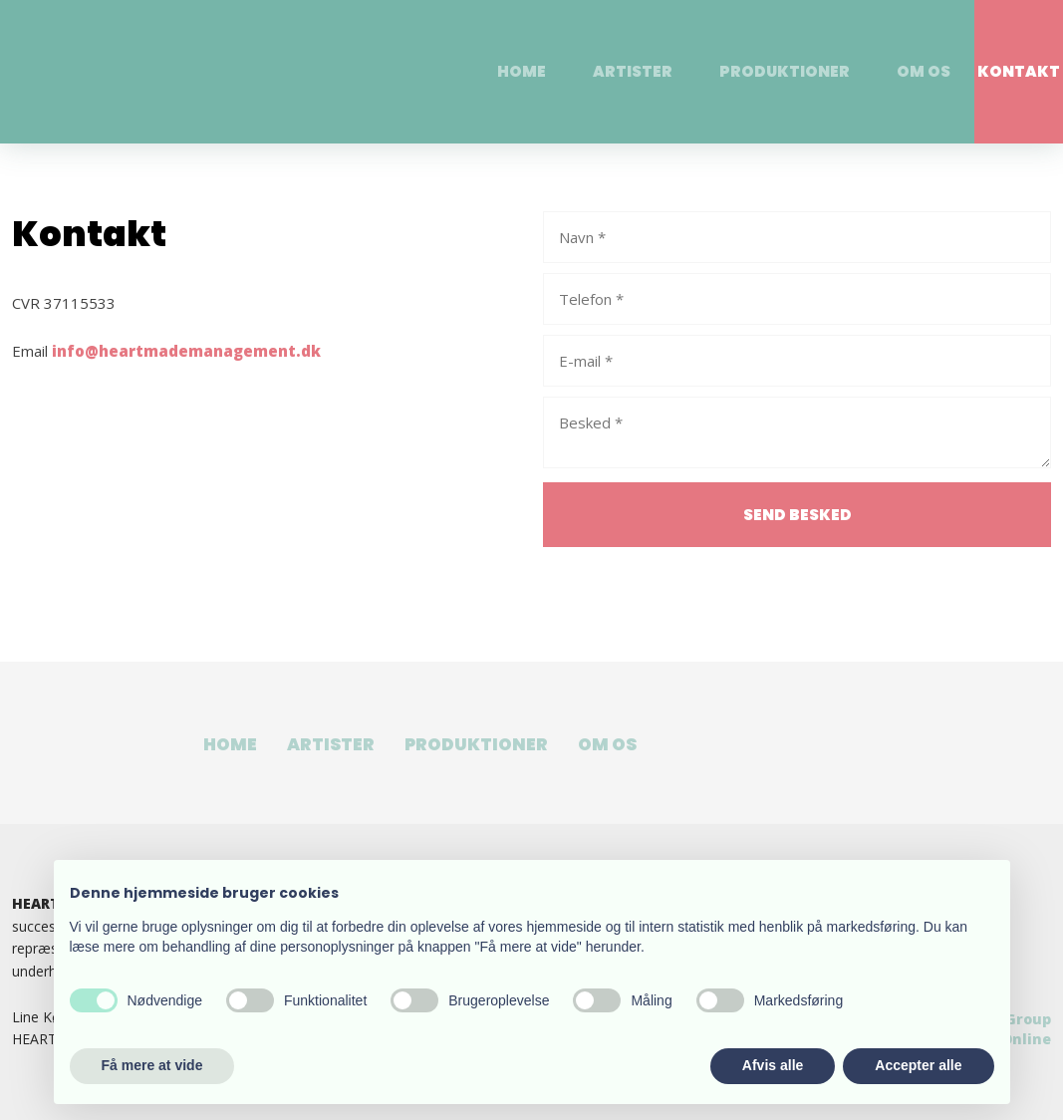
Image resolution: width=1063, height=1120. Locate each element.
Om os (923, 71)
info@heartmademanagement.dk (186, 351)
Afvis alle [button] (772, 1065)
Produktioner (784, 71)
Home (521, 71)
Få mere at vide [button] (152, 1065)
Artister (632, 71)
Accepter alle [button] (918, 1065)
